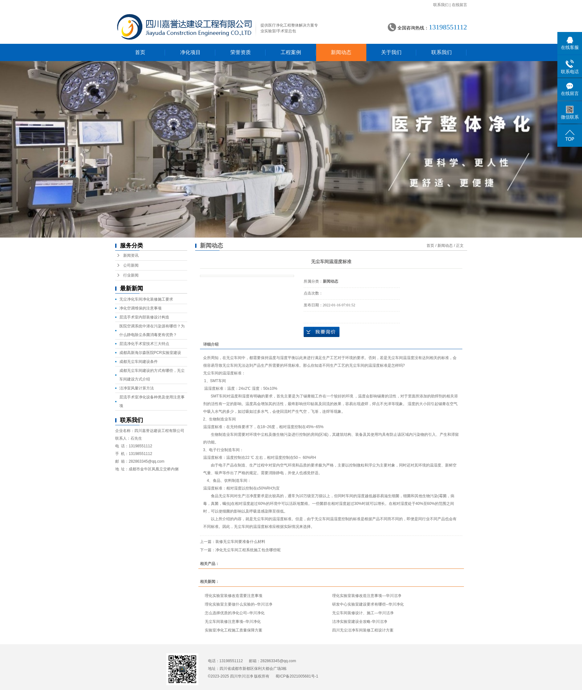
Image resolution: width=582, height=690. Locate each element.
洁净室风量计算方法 (136, 388)
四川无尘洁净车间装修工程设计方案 (363, 630)
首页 (140, 52)
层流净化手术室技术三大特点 (144, 343)
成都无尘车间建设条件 (138, 361)
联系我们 (441, 5)
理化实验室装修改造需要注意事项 (233, 595)
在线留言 (459, 5)
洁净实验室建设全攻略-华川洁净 (359, 621)
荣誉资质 (240, 52)
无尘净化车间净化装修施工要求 (146, 299)
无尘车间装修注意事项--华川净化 (233, 621)
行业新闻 (131, 275)
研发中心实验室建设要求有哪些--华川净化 (368, 604)
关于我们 (391, 52)
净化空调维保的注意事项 (140, 308)
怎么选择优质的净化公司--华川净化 (235, 613)
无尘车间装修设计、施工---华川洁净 (363, 613)
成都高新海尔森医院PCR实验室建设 (150, 352)
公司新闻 (131, 265)
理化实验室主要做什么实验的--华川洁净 (239, 604)
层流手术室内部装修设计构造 (144, 317)
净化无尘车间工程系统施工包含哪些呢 (248, 550)
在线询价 (321, 332)
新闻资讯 (131, 255)
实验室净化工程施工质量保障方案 (233, 630)
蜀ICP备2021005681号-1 (296, 676)
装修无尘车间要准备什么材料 (240, 541)
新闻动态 (341, 52)
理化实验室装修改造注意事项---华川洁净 (366, 595)
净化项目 (190, 52)
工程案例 (291, 52)
